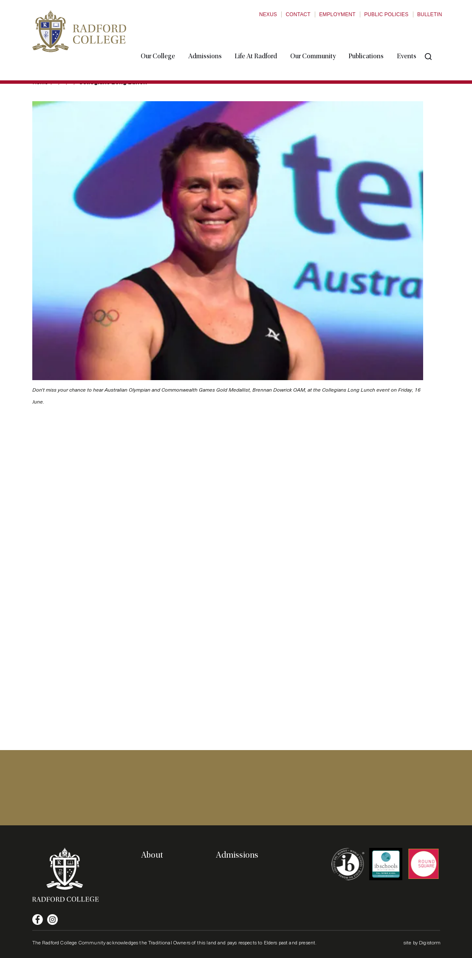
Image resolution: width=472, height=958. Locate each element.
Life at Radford (264, 39)
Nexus (268, 14)
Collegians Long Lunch (113, 81)
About (152, 855)
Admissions (213, 39)
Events (414, 39)
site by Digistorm (422, 942)
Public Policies (386, 14)
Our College (166, 39)
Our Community (321, 39)
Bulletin (429, 14)
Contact (297, 14)
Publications (374, 39)
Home (40, 82)
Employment (337, 14)
